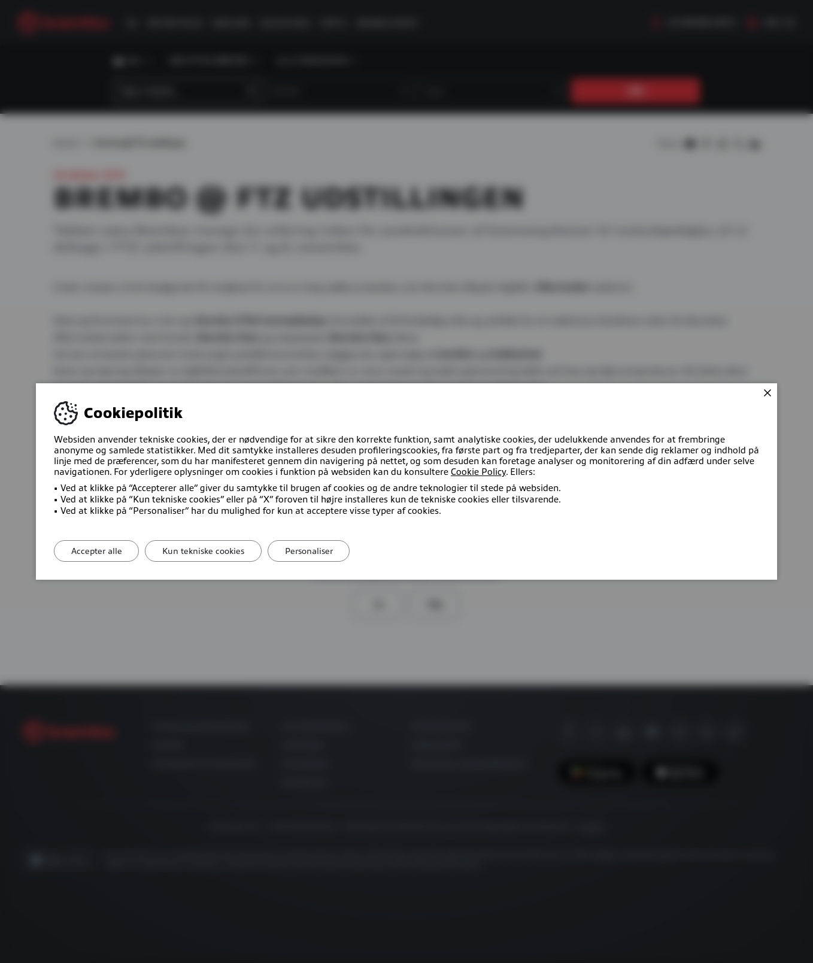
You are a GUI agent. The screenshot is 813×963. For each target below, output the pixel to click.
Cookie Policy (478, 472)
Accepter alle (97, 551)
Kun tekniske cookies (207, 551)
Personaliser (315, 551)
